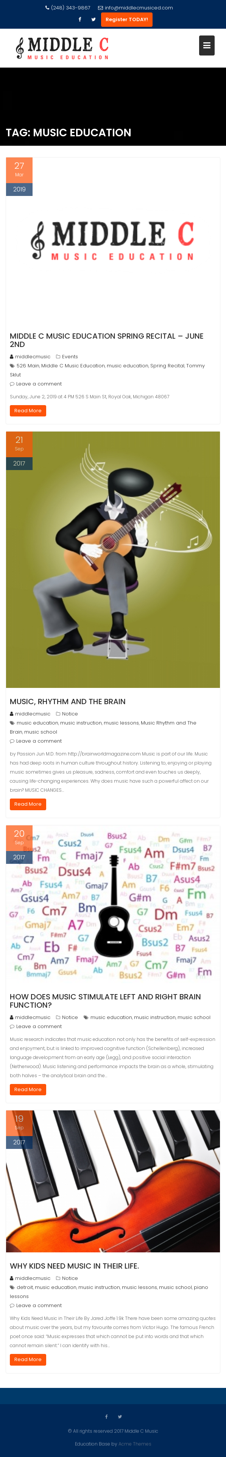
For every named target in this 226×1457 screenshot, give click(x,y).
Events (70, 356)
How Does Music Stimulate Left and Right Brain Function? (105, 1000)
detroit (25, 1287)
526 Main (28, 365)
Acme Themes (134, 1443)
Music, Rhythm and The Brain (68, 701)
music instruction (81, 722)
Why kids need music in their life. (74, 1266)
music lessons (121, 722)
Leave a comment (39, 383)
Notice (70, 713)
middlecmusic (30, 356)
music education (127, 365)
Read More (28, 410)
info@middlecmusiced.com (135, 7)
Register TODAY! (127, 19)
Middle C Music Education (73, 365)
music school (40, 731)
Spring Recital (167, 365)
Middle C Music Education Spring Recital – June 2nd (107, 340)
